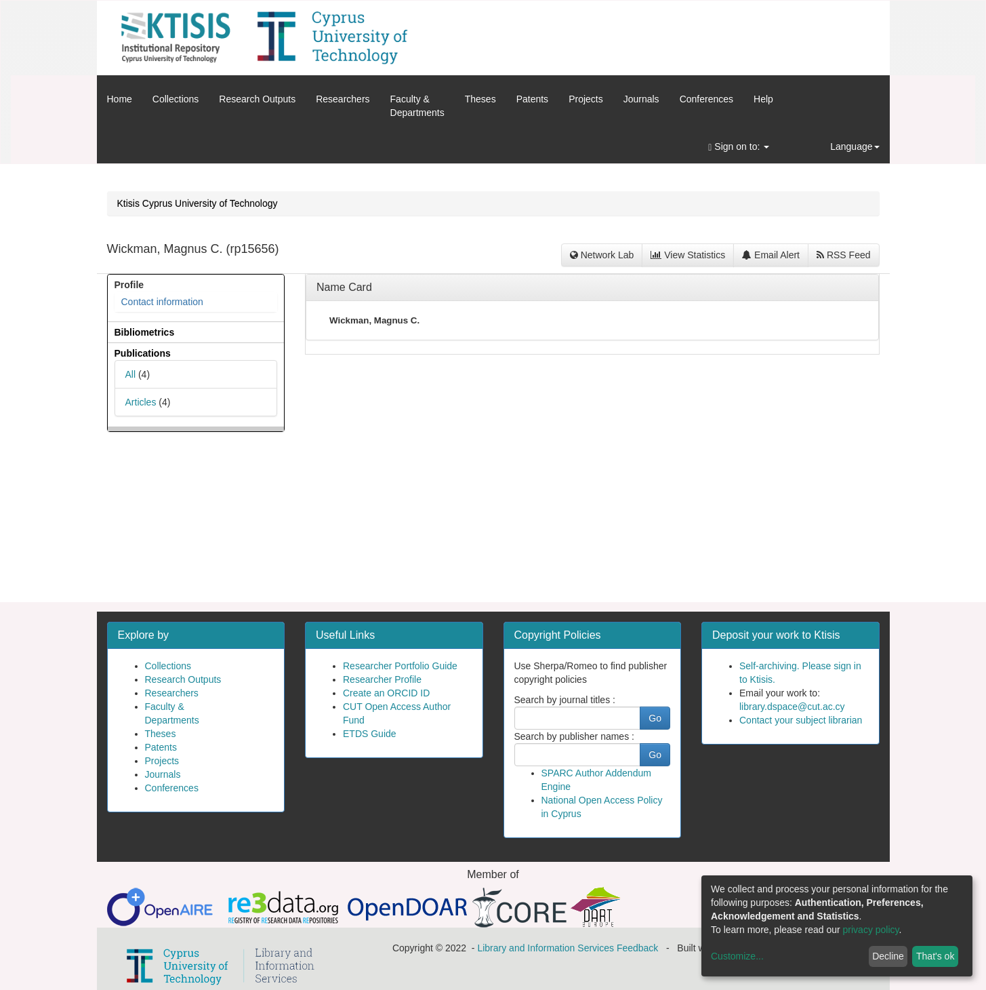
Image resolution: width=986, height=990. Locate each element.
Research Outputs (257, 99)
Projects (586, 99)
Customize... (737, 956)
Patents (532, 99)
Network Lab (602, 255)
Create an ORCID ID (386, 693)
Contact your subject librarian (800, 720)
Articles (141, 402)
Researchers (342, 99)
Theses (480, 99)
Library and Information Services (545, 948)
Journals (641, 99)
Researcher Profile (382, 679)
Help (763, 99)
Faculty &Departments (417, 106)
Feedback (637, 948)
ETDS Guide (369, 733)
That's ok (935, 956)
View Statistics (688, 255)
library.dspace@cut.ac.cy (792, 706)
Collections (175, 99)
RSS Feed (843, 255)
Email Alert (771, 255)
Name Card (344, 287)
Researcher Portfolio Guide (400, 665)
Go (655, 718)
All (130, 374)
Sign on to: (738, 147)
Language (854, 146)
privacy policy (871, 929)
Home (119, 99)
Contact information (162, 301)
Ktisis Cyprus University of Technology (197, 203)
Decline (888, 956)
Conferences (706, 99)
